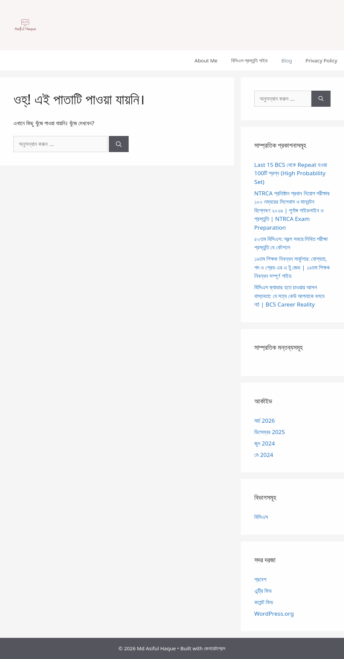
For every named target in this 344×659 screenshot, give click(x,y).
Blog (286, 60)
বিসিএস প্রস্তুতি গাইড (249, 60)
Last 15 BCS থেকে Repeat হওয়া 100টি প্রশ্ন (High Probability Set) (290, 173)
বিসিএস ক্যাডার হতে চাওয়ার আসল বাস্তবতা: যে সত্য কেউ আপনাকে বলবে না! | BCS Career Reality (289, 295)
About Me (206, 60)
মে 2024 (263, 455)
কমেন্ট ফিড (263, 602)
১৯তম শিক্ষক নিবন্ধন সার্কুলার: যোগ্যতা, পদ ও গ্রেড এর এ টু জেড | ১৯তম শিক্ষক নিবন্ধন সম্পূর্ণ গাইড (292, 267)
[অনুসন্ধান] (119, 144)
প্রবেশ (260, 579)
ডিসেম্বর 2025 (269, 432)
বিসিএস (261, 517)
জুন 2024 (264, 443)
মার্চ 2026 (264, 420)
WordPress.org (274, 613)
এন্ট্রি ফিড (263, 591)
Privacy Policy (321, 60)
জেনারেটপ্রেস (214, 648)
